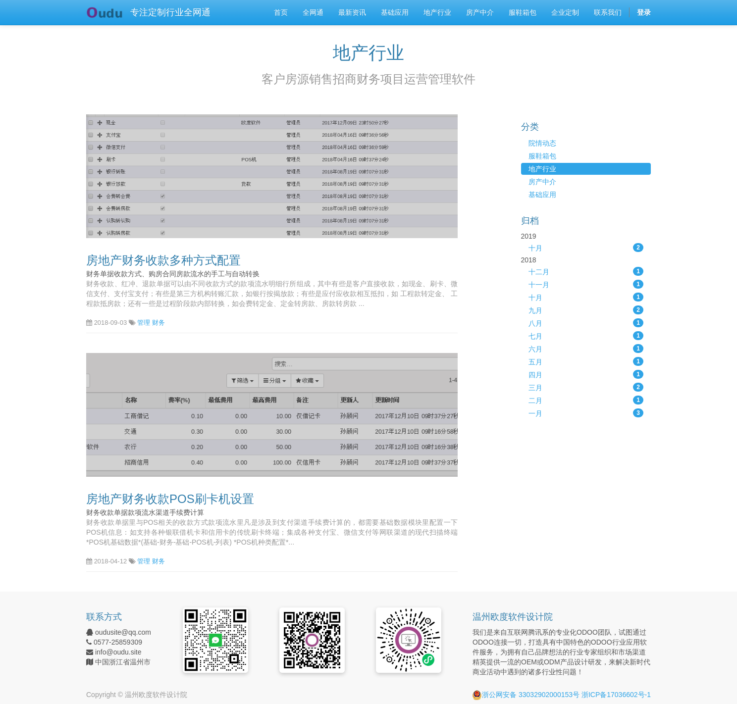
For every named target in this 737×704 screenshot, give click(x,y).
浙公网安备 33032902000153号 (525, 695)
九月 (586, 309)
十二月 (586, 271)
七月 (586, 335)
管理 (143, 322)
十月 (586, 247)
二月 (586, 400)
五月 (586, 361)
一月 (586, 412)
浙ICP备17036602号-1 (616, 695)
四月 (586, 374)
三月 (586, 387)
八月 (586, 322)
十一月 (586, 284)
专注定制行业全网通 (170, 12)
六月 (586, 348)
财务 (158, 322)
